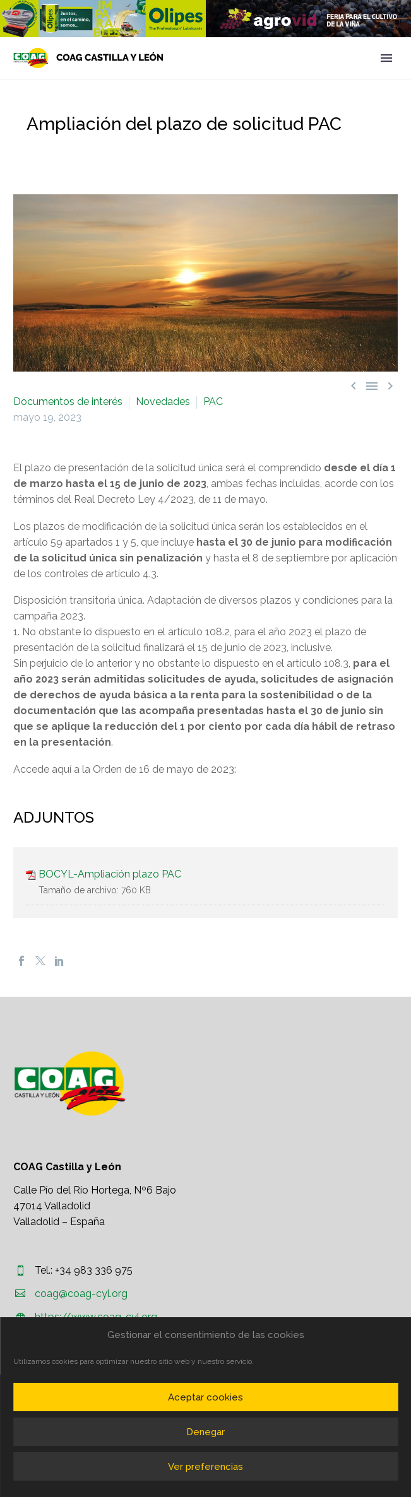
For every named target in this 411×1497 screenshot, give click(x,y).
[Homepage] (88, 58)
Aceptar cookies (205, 1397)
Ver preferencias (205, 1466)
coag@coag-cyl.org (81, 1294)
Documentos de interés (67, 402)
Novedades (163, 402)
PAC (213, 402)
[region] (103, 18)
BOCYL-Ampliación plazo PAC (110, 874)
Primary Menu (386, 58)
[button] (103, 18)
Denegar (205, 1432)
